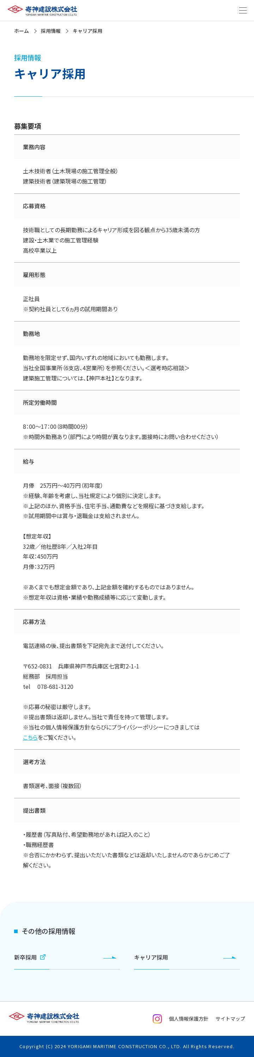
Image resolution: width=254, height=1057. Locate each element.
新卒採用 (30, 957)
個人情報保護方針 (188, 1018)
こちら (30, 737)
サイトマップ (230, 1018)
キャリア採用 (151, 957)
